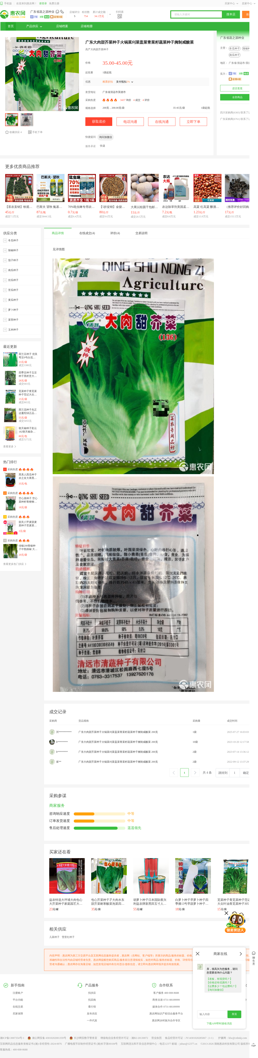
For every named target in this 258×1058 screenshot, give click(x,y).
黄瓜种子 (13, 299)
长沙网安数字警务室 (83, 1038)
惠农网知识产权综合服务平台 (166, 1013)
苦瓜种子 (13, 290)
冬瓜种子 (234, 48)
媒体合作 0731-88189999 (166, 1006)
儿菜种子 (54, 937)
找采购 (92, 999)
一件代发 (92, 1020)
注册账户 (18, 992)
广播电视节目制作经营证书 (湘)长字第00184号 (91, 1043)
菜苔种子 (13, 319)
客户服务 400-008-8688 (166, 992)
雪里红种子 (68, 937)
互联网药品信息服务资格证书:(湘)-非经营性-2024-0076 (31, 1043)
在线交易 (18, 1006)
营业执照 (156, 1037)
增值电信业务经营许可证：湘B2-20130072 (124, 1037)
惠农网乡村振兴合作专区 (166, 1020)
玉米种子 (13, 329)
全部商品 (237, 97)
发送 (234, 1014)
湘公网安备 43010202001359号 (47, 1038)
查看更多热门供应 (15, 564)
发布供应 (92, 1013)
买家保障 (18, 1013)
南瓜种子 (234, 54)
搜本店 (230, 14)
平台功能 (18, 999)
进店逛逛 (237, 88)
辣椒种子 (248, 48)
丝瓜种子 (13, 280)
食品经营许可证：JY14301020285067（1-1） (190, 1037)
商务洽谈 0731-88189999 (166, 999)
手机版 (6, 3)
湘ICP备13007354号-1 (12, 1037)
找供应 (92, 992)
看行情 (92, 1006)
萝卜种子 (13, 309)
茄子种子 (13, 260)
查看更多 (9, 446)
